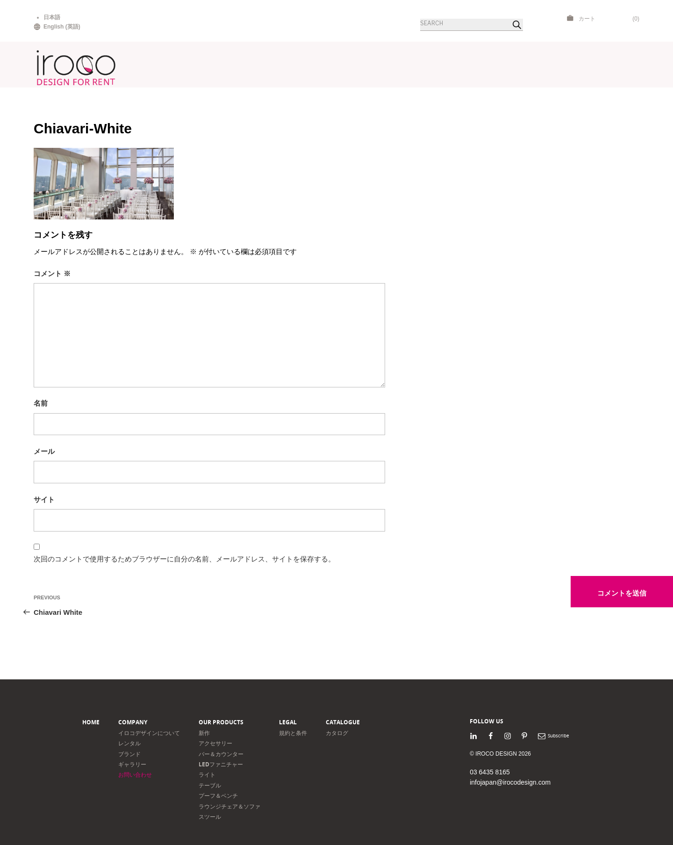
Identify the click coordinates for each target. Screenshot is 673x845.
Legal (288, 722)
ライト (207, 775)
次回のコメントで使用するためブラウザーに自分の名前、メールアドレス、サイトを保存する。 (184, 559)
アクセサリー (215, 743)
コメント (52, 273)
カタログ (337, 733)
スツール (210, 817)
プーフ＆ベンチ (218, 796)
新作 (204, 733)
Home (91, 722)
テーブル (210, 785)
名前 (41, 403)
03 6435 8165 (490, 772)
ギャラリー (132, 764)
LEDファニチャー (221, 764)
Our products (221, 722)
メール (44, 451)
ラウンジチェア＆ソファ (229, 806)
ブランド (129, 754)
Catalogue (343, 722)
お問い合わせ (135, 775)
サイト (44, 499)
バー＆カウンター (221, 754)
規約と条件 (293, 733)
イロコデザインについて (149, 733)
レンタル (129, 743)
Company (132, 722)
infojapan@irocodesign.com (510, 782)
